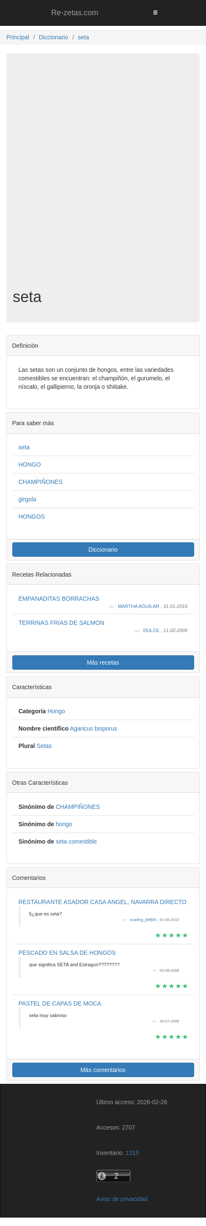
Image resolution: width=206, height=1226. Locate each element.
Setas (44, 745)
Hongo (56, 711)
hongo (64, 824)
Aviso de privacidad (122, 1199)
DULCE (152, 630)
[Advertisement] (103, 177)
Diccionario (102, 549)
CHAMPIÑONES (41, 481)
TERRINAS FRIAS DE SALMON (61, 622)
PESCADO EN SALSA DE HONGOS (67, 952)
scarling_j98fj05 (143, 920)
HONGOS (32, 516)
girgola (27, 499)
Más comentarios (103, 1070)
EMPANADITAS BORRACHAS (59, 598)
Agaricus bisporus (93, 728)
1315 (132, 1152)
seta (24, 447)
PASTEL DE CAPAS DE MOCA (60, 1003)
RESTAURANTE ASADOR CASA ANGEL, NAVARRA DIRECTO (103, 902)
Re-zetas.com (74, 12)
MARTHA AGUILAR (139, 606)
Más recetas (103, 662)
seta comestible (76, 841)
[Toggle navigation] (155, 12)
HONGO (30, 464)
